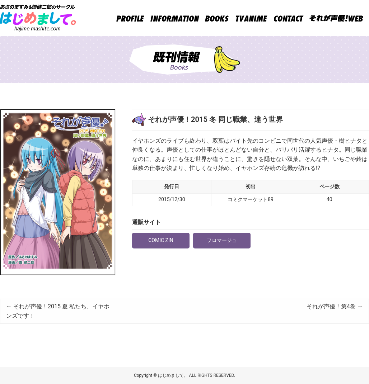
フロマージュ (222, 240)
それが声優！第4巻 (335, 306)
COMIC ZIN (160, 240)
